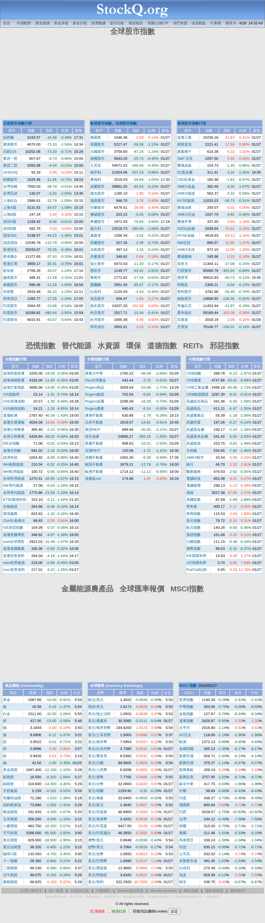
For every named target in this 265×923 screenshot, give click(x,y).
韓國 (182, 826)
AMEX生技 (186, 249)
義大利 (95, 228)
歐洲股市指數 (101, 123)
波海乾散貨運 (14, 373)
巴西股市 (184, 271)
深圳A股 (9, 222)
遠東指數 (186, 721)
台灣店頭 (10, 193)
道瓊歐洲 (10, 415)
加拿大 (182, 264)
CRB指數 (193, 373)
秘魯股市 (184, 299)
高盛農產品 (195, 415)
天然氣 (191, 450)
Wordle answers (163, 891)
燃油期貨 (10, 812)
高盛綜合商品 (197, 401)
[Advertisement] (132, 78)
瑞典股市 (97, 200)
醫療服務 (193, 472)
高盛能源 (193, 443)
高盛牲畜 (193, 422)
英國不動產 (94, 457)
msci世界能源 (14, 563)
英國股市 (97, 144)
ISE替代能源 (13, 485)
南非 (182, 882)
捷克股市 (97, 193)
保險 (190, 493)
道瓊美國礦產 (14, 548)
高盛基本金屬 (197, 436)
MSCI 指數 (188, 686)
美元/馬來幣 (97, 819)
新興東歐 (186, 770)
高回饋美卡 (111, 896)
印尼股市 (10, 306)
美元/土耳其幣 (99, 735)
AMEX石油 (186, 214)
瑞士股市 (97, 264)
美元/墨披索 (97, 868)
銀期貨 (8, 777)
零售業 (191, 506)
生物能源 (10, 506)
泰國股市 (10, 285)
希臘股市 (97, 222)
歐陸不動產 (94, 464)
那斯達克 (184, 144)
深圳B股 (9, 228)
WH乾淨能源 (13, 472)
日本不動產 (94, 422)
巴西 (182, 812)
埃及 (182, 875)
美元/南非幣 (97, 742)
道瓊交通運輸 (14, 422)
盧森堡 (95, 235)
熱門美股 (180, 23)
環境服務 (10, 514)
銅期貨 (8, 784)
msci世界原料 (14, 570)
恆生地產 (92, 436)
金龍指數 (186, 714)
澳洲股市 (10, 144)
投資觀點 (199, 23)
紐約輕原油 (12, 805)
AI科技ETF (212, 896)
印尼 (182, 847)
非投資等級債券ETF (188, 896)
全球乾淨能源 (14, 478)
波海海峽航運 (14, 380)
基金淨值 (61, 23)
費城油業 (184, 207)
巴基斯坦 (10, 320)
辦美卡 (231, 23)
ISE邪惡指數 (13, 527)
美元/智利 (96, 882)
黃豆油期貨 (12, 847)
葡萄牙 (95, 277)
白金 (6, 714)
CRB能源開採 (197, 394)
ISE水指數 (11, 443)
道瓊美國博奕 (14, 535)
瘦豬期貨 (10, 882)
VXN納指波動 (14, 408)
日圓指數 (193, 542)
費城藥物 (184, 256)
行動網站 (103, 891)
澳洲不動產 (94, 415)
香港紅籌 (10, 264)
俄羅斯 (95, 137)
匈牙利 (95, 172)
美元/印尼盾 (97, 826)
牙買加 (182, 327)
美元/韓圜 (96, 791)
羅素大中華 (94, 373)
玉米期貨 (10, 819)
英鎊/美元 (96, 707)
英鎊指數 (193, 535)
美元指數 (193, 521)
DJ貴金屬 (184, 172)
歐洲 (182, 742)
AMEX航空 (195, 457)
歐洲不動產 (94, 472)
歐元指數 (193, 527)
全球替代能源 (14, 493)
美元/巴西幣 (97, 861)
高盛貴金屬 (195, 429)
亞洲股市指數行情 (17, 123)
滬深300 (9, 235)
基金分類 (80, 23)
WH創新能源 (13, 464)
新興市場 (186, 756)
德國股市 (97, 158)
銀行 (190, 464)
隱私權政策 (214, 891)
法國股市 (97, 151)
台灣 (182, 819)
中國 (182, 791)
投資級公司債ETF (160, 896)
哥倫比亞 (184, 306)
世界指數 (186, 700)
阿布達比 (97, 327)
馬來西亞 (10, 299)
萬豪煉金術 (92, 896)
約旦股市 (97, 313)
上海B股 (9, 214)
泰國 (182, 833)
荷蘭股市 (97, 243)
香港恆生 (10, 249)
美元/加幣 (96, 854)
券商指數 (193, 514)
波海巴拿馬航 (14, 387)
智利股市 (184, 292)
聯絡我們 (237, 891)
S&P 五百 (185, 158)
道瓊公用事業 (14, 429)
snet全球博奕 (13, 542)
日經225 (9, 151)
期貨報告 (136, 23)
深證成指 (10, 243)
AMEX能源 (186, 193)
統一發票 (56, 891)
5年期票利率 (196, 556)
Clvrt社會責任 (14, 521)
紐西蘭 (8, 137)
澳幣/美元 (96, 840)
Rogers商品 (94, 387)
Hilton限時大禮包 (133, 896)
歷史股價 (42, 23)
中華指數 (186, 707)
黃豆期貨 (10, 840)
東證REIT (92, 429)
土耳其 (95, 165)
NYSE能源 (185, 200)
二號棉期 (10, 868)
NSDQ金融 (186, 228)
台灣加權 (10, 186)
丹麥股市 (97, 256)
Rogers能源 (94, 394)
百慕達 (182, 320)
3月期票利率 (196, 563)
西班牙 (95, 271)
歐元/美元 (96, 700)
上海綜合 (10, 200)
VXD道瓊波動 (14, 401)
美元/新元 (96, 805)
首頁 (6, 23)
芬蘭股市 (97, 207)
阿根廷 (182, 285)
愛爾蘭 (95, 285)
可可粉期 (10, 833)
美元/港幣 (96, 777)
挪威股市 (97, 214)
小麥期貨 (10, 826)
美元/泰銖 (96, 798)
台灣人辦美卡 (31, 891)
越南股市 (10, 277)
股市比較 (117, 23)
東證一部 (10, 158)
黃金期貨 (10, 770)
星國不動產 (94, 443)
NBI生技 (183, 243)
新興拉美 (186, 777)
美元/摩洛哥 (97, 756)
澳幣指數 (193, 548)
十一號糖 (10, 861)
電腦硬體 (193, 485)
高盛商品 (193, 408)
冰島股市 (97, 249)
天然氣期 (10, 791)
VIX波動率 (11, 394)
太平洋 (184, 728)
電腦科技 (193, 478)
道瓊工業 (184, 137)
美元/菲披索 (97, 812)
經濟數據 (98, 23)
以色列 (95, 292)
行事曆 (215, 23)
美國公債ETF (158, 23)
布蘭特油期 (12, 798)
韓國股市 (10, 179)
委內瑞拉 (184, 313)
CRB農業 (193, 380)
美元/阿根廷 (97, 875)
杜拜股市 (97, 320)
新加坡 (8, 271)
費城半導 (184, 222)
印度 (182, 798)
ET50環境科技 (14, 499)
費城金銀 (184, 165)
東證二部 (10, 165)
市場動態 (24, 23)
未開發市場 (188, 861)
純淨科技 (10, 457)
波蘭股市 (97, 186)
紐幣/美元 (96, 847)
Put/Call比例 (196, 570)
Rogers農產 (94, 408)
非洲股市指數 (126, 123)
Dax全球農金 (95, 380)
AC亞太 (185, 735)
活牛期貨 (10, 875)
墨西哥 (182, 277)
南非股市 (97, 306)
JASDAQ (10, 172)
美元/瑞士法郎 (99, 714)
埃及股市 (97, 299)
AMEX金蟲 (186, 186)
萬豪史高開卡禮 (56, 896)
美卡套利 (76, 896)
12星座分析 (79, 891)
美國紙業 (193, 499)
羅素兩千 (184, 151)
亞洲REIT (92, 450)
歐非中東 (186, 784)
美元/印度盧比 (99, 833)
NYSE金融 (185, 235)
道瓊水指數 (12, 450)
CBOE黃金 (186, 179)
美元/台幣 (96, 784)
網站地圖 (191, 891)
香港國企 (10, 256)
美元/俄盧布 (97, 721)
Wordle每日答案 (130, 891)
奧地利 (95, 179)
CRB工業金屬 (197, 387)
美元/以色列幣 (99, 749)
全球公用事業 (14, 436)
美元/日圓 (96, 763)
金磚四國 (186, 749)
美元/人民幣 (97, 770)
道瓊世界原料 (14, 556)
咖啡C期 (10, 854)
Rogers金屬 (94, 401)
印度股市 (10, 313)
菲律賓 (8, 292)
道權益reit (93, 478)
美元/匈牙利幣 (99, 728)
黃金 (6, 700)
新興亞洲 (186, 763)
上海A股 (9, 207)
